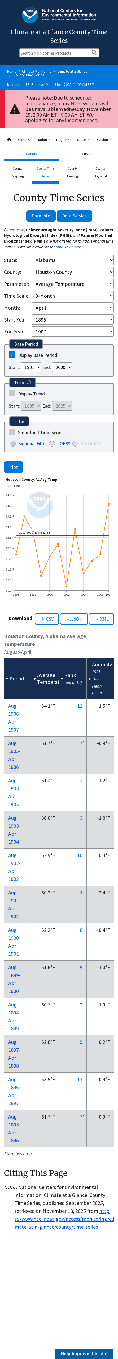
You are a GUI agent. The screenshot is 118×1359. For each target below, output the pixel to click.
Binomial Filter (32, 443)
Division (103, 139)
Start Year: (15, 319)
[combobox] (59, 146)
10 (79, 855)
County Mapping (18, 172)
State (83, 139)
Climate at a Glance (72, 71)
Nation (43, 139)
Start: (14, 367)
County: (12, 272)
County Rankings (73, 172)
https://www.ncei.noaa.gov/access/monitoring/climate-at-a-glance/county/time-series (64, 1218)
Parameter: (16, 283)
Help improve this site (84, 1353)
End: (46, 367)
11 (79, 1079)
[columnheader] (18, 678)
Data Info (41, 216)
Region (63, 139)
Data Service (74, 216)
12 (79, 705)
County (31, 154)
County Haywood (100, 172)
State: (10, 260)
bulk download (68, 246)
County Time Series (29, 75)
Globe (24, 139)
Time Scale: (16, 295)
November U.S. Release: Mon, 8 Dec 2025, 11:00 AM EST (50, 84)
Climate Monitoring (37, 71)
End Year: (14, 331)
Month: (12, 307)
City (86, 154)
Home (11, 71)
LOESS (63, 443)
